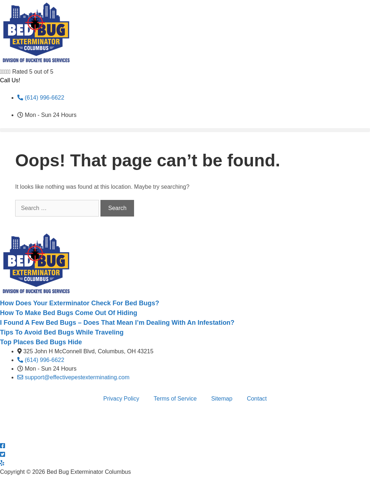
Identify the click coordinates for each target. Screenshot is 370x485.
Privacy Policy (121, 399)
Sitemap (221, 399)
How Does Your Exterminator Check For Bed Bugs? (79, 303)
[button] (185, 130)
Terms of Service (175, 399)
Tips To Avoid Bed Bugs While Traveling (62, 332)
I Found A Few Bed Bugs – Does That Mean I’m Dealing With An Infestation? (117, 322)
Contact (257, 399)
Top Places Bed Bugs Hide (41, 342)
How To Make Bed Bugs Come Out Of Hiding (68, 312)
